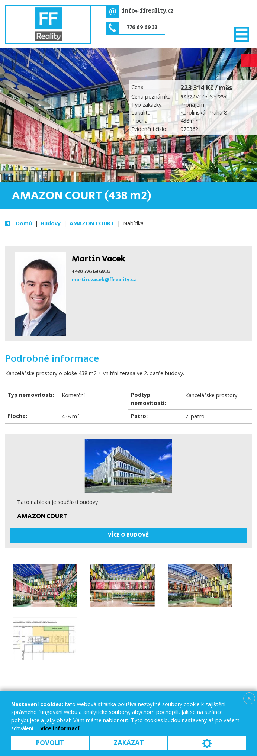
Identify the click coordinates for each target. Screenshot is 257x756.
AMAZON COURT (92, 223)
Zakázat (128, 743)
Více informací (59, 728)
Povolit (50, 743)
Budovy (51, 223)
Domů (24, 223)
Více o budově (128, 535)
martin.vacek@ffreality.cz (104, 279)
